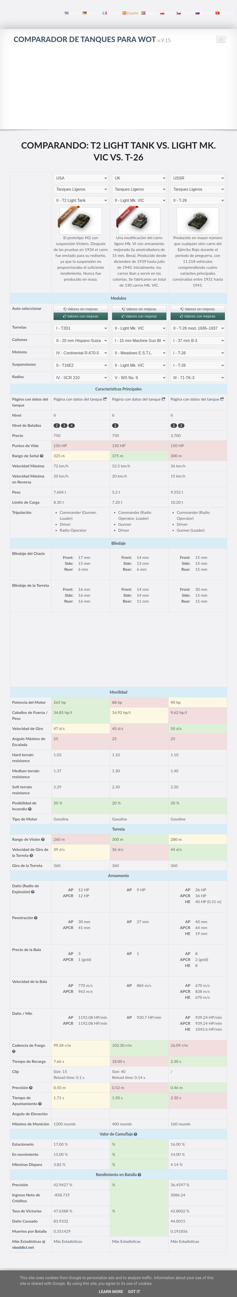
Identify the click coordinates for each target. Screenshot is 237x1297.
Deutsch (91, 13)
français (111, 13)
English (72, 13)
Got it (134, 1291)
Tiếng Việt (225, 13)
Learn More (111, 1291)
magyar (149, 13)
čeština (184, 13)
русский (204, 13)
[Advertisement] (118, 86)
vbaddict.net (23, 1247)
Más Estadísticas (68, 1241)
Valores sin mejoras (81, 309)
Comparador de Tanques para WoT (92, 39)
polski (166, 13)
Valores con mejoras (80, 316)
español (130, 13)
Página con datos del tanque (80, 399)
